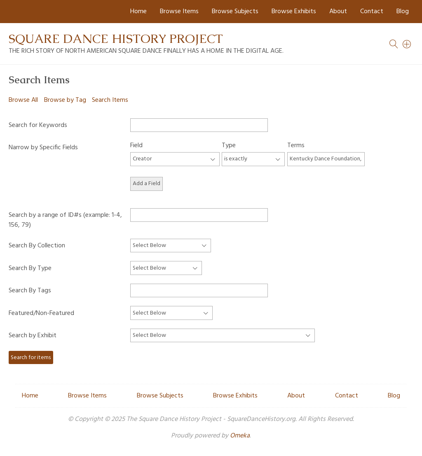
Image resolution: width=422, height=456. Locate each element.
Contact (371, 11)
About (338, 11)
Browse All (23, 100)
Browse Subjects (235, 11)
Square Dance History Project (116, 39)
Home (138, 11)
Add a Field (146, 183)
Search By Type (30, 268)
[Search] (407, 44)
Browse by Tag (65, 100)
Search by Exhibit (32, 335)
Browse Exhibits (294, 11)
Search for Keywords (38, 125)
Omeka (240, 435)
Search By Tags (30, 290)
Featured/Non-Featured (41, 313)
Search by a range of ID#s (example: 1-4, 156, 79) (65, 220)
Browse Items (179, 11)
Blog (402, 11)
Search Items (110, 100)
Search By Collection (37, 245)
